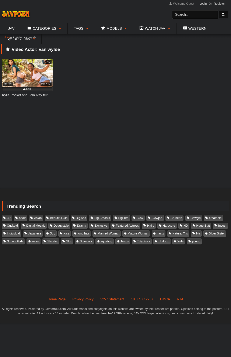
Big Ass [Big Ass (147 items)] (81, 218)
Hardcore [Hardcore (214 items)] (169, 225)
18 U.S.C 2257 (142, 299)
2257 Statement (112, 299)
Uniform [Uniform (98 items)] (163, 241)
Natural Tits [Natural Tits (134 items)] (180, 233)
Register (219, 3)
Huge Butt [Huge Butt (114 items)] (203, 225)
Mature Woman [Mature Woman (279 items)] (138, 233)
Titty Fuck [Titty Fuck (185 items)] (143, 241)
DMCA (165, 299)
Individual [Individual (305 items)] (13, 233)
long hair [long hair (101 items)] (83, 233)
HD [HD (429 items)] (185, 225)
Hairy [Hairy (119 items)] (150, 225)
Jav (11, 28)
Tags (79, 28)
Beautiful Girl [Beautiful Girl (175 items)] (58, 218)
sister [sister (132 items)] (35, 241)
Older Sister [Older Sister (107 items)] (217, 233)
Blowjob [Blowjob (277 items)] (157, 218)
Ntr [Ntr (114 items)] (198, 233)
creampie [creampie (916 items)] (215, 218)
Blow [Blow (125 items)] (140, 218)
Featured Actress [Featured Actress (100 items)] (127, 225)
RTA (180, 299)
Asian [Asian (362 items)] (38, 218)
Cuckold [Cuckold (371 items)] (12, 225)
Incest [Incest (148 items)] (222, 225)
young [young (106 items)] (196, 241)
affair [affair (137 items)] (22, 218)
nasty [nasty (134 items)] (160, 233)
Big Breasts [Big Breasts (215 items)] (102, 218)
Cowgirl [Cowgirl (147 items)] (195, 218)
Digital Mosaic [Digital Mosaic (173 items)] (35, 225)
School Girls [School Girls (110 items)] (15, 241)
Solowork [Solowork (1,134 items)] (86, 241)
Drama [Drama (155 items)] (81, 225)
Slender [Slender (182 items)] (52, 241)
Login (203, 3)
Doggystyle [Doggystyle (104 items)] (61, 225)
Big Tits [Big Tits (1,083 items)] (123, 218)
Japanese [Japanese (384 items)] (34, 233)
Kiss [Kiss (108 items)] (66, 233)
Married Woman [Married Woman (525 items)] (108, 233)
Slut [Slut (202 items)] (68, 241)
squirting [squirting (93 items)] (106, 241)
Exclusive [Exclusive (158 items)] (101, 225)
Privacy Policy (83, 299)
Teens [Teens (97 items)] (124, 241)
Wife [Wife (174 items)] (181, 241)
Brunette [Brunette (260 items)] (176, 218)
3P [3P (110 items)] (9, 218)
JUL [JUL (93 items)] (52, 233)
